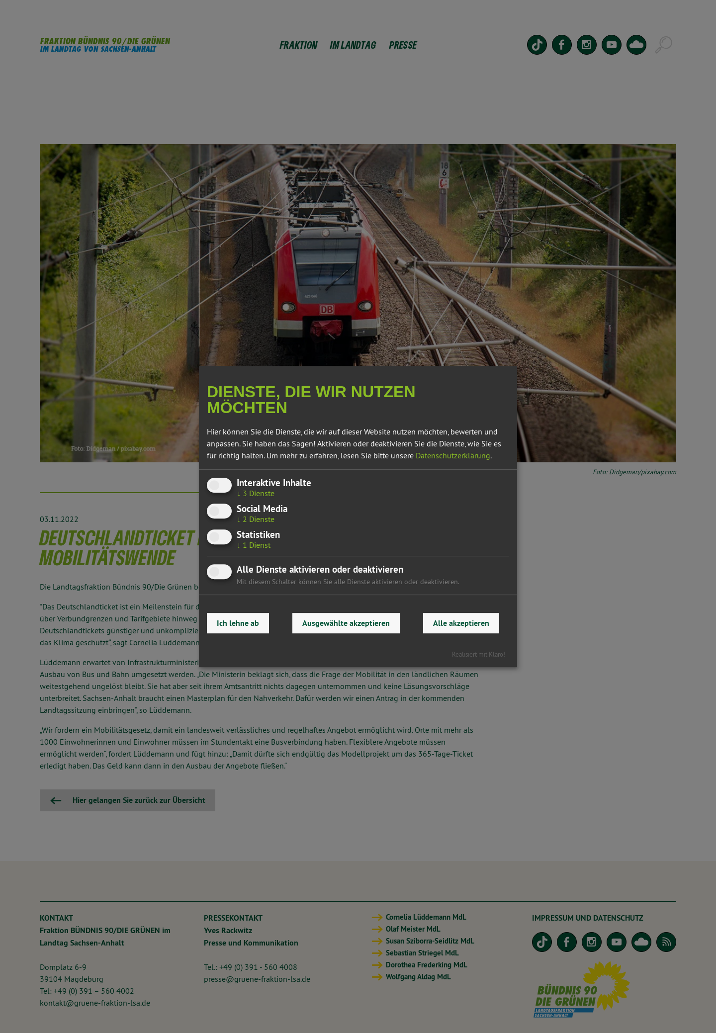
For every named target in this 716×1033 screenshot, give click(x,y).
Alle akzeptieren (461, 623)
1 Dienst (253, 545)
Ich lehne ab (238, 623)
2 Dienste (255, 519)
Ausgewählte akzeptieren (346, 623)
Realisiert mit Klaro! (478, 654)
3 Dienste (255, 493)
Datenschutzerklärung (453, 455)
